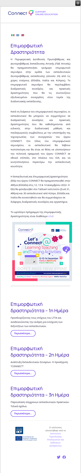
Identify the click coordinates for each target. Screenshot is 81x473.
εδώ (50, 216)
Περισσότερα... (23, 333)
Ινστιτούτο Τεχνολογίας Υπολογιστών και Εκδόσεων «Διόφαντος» (55, 439)
